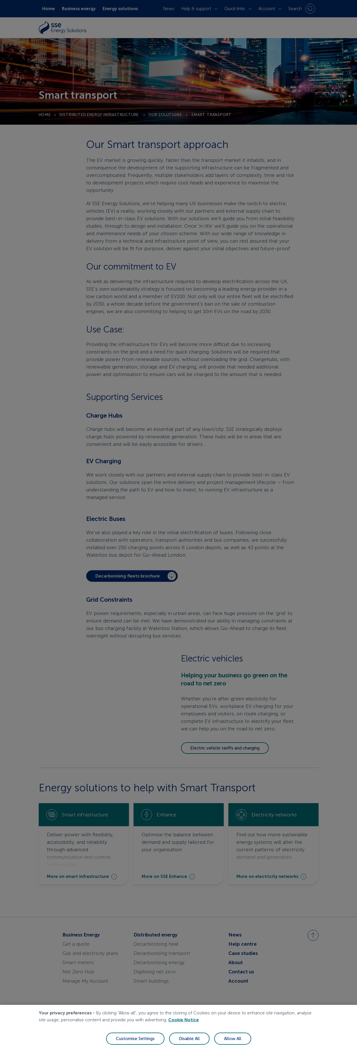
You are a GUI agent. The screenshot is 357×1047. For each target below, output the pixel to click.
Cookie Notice (183, 1026)
